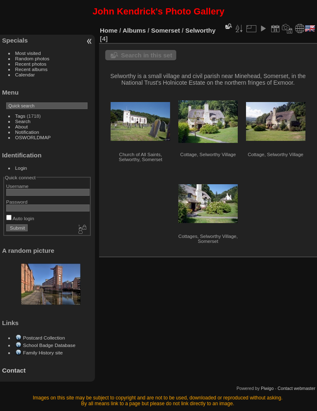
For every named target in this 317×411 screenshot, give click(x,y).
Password (17, 201)
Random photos (32, 58)
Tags (20, 116)
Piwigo (267, 388)
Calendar (25, 74)
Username (17, 186)
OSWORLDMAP (33, 137)
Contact (14, 370)
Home (109, 30)
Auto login (20, 218)
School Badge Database (49, 345)
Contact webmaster (296, 388)
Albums (134, 30)
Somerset (165, 30)
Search (23, 121)
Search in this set (146, 55)
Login (21, 168)
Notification (27, 132)
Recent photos (31, 64)
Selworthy (200, 30)
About (21, 126)
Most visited (28, 53)
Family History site (43, 352)
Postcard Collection (44, 337)
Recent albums (31, 69)
